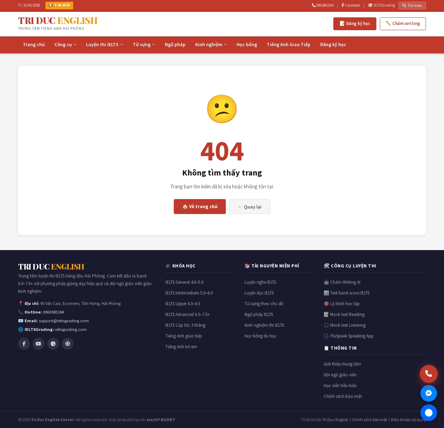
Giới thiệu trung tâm (342, 364)
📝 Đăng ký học (355, 23)
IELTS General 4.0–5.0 (184, 282)
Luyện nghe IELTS (260, 282)
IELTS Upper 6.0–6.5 (182, 304)
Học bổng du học (260, 336)
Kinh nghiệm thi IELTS (264, 325)
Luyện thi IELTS (104, 44)
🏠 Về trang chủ (199, 206)
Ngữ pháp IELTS (259, 314)
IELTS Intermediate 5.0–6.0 (189, 293)
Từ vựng (144, 44)
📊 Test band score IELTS (346, 293)
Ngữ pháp (175, 44)
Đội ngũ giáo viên (340, 375)
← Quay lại (250, 207)
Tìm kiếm (412, 5)
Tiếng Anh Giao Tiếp (288, 44)
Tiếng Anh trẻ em (181, 347)
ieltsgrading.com (71, 329)
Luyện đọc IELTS (259, 293)
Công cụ (65, 44)
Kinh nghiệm (211, 44)
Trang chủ (34, 44)
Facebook (351, 5)
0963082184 (323, 5)
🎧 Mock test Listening (345, 325)
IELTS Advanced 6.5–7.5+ (187, 314)
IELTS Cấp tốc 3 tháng (185, 325)
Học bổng (247, 44)
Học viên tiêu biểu (340, 385)
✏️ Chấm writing (403, 23)
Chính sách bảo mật (343, 396)
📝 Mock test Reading (344, 314)
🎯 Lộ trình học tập (342, 304)
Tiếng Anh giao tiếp (183, 336)
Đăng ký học (333, 44)
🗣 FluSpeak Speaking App (349, 336)
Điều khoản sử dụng (408, 419)
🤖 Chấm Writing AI (342, 282)
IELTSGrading (381, 5)
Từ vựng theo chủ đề (264, 304)
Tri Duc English (335, 419)
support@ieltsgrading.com (64, 320)
